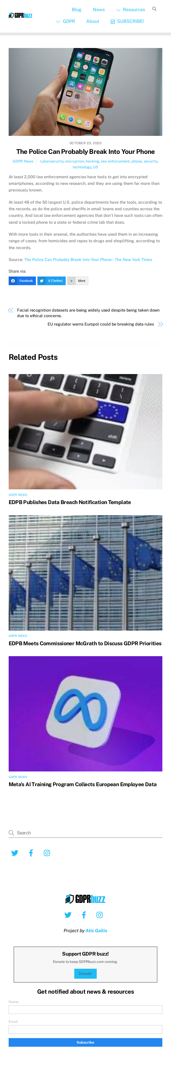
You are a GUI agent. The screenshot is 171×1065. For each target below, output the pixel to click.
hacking (92, 161)
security (151, 161)
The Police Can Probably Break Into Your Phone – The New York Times (88, 259)
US (95, 167)
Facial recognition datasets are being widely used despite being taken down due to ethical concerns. (88, 313)
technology (82, 167)
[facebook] (32, 853)
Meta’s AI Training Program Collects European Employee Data (83, 784)
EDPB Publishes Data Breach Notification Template (70, 502)
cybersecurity (52, 161)
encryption (74, 161)
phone (137, 161)
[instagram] (48, 853)
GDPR (65, 21)
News (99, 9)
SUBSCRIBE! (127, 21)
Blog (76, 9)
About (92, 21)
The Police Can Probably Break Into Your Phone (85, 151)
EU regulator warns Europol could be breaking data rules (101, 324)
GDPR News (23, 161)
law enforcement (115, 161)
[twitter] (16, 853)
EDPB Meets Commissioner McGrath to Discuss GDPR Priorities (85, 643)
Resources (130, 9)
